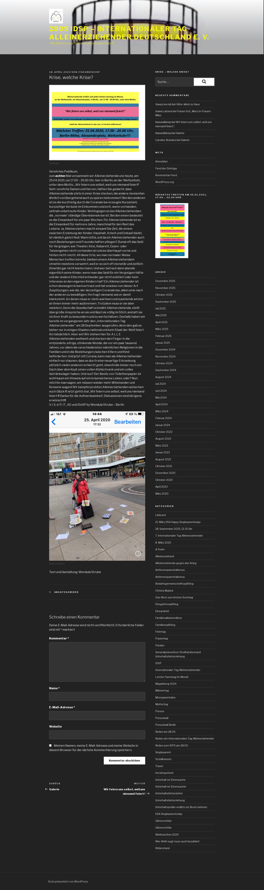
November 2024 (165, 356)
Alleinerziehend (164, 556)
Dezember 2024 (165, 349)
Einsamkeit (162, 611)
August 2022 (163, 459)
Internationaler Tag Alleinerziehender (177, 669)
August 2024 (163, 377)
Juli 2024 (160, 383)
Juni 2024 (161, 390)
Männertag (162, 690)
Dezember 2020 (165, 472)
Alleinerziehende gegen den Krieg (176, 563)
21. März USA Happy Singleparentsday (178, 522)
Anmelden (161, 161)
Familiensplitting (165, 624)
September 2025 (165, 301)
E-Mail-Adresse (62, 707)
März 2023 (161, 445)
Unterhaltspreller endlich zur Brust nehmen (181, 807)
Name (54, 688)
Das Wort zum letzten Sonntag (174, 597)
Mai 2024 (161, 397)
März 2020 (161, 493)
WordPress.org (164, 181)
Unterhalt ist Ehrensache (170, 779)
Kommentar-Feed (166, 175)
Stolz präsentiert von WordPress (68, 881)
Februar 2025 (163, 335)
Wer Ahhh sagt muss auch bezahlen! (177, 841)
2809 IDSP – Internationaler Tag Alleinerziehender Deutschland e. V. (129, 33)
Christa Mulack (164, 590)
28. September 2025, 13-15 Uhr (173, 528)
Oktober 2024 (164, 363)
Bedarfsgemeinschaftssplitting (174, 583)
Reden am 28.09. (165, 731)
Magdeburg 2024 (165, 683)
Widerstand (162, 848)
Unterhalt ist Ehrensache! (170, 786)
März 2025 (161, 329)
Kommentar (59, 638)
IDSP (158, 663)
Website (55, 726)
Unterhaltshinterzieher (169, 793)
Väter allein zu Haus (188, 104)
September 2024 (165, 370)
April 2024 (161, 404)
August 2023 (163, 438)
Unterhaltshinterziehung (170, 800)
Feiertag (160, 631)
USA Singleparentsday (168, 813)
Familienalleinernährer (168, 617)
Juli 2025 (160, 308)
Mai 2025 (161, 315)
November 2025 (165, 287)
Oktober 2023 (163, 431)
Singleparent (163, 752)
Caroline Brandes (165, 140)
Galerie (180, 133)
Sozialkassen (163, 759)
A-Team (160, 549)
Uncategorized (66, 592)
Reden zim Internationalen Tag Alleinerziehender (184, 738)
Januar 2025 (162, 342)
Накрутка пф (163, 104)
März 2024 (161, 411)
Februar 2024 (163, 418)
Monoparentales (165, 697)
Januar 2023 (162, 452)
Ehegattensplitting (166, 604)
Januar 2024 (162, 425)
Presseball (161, 718)
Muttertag (161, 704)
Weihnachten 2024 (167, 834)
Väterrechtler (163, 820)
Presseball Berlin (165, 724)
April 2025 (161, 322)
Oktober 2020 (164, 479)
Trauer (159, 766)
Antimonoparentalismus (170, 569)
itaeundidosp (89, 72)
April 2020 (161, 486)
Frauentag (161, 638)
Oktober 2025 (164, 294)
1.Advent (160, 515)
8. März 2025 (163, 542)
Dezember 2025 (165, 280)
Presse (159, 711)
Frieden (159, 645)
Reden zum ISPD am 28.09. (171, 745)
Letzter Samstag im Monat (171, 676)
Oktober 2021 (163, 466)
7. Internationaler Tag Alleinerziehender (179, 535)
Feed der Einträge (166, 168)
